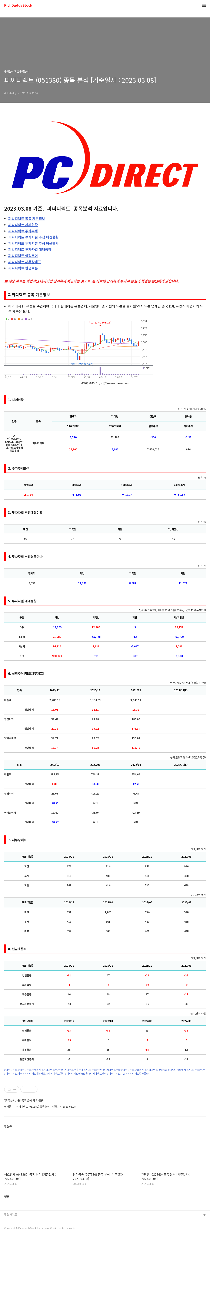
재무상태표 (24, 261)
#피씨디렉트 (10, 1069)
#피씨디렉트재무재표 (34, 1073)
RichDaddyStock (18, 5)
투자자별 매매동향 (29, 249)
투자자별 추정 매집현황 (33, 237)
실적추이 (23, 255)
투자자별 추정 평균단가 (33, 243)
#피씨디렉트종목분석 (29, 1069)
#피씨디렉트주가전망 (71, 1069)
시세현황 (23, 224)
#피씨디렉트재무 (13, 1073)
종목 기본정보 (26, 218)
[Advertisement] (105, 1115)
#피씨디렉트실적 (177, 1069)
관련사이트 (10, 1292)
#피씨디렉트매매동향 (156, 1069)
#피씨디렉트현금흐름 (76, 1073)
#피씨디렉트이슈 (116, 1073)
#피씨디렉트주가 (51, 1069)
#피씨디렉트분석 (97, 1073)
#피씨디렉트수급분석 (132, 1069)
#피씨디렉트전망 (93, 1069)
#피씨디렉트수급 (111, 1069)
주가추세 (23, 230)
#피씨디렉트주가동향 (137, 1073)
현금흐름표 (24, 267)
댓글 (6, 1274)
